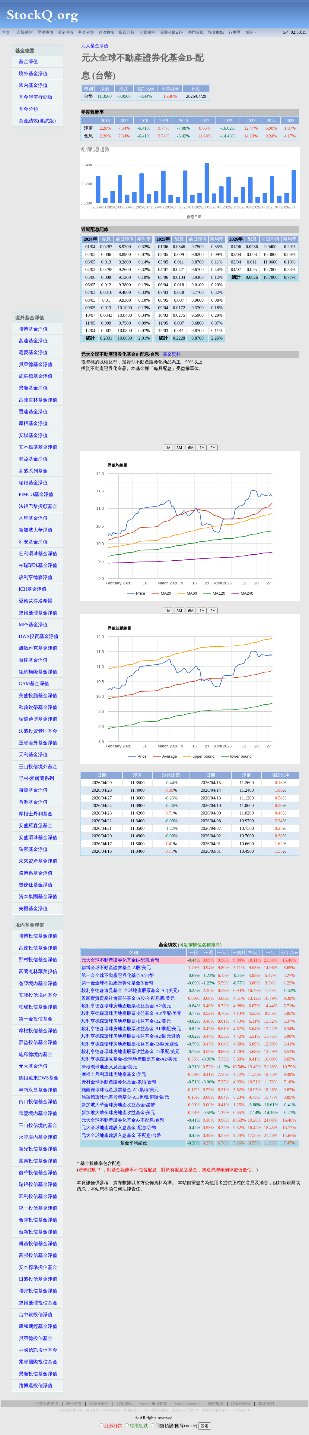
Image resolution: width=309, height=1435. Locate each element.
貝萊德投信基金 (34, 1338)
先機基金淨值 (31, 908)
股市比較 (127, 32)
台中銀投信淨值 (34, 1314)
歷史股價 (45, 32)
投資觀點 (216, 32)
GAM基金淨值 (32, 683)
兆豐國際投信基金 (36, 1361)
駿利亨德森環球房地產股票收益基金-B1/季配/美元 (131, 1028)
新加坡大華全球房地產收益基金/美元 (118, 1112)
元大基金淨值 (31, 1066)
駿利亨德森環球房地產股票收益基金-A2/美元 (126, 1005)
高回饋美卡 (131, 1410)
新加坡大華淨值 (34, 529)
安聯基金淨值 (31, 435)
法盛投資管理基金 (36, 731)
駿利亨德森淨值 (34, 577)
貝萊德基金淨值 (34, 364)
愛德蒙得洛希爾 (34, 600)
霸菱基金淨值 (31, 352)
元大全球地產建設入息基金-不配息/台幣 (121, 1135)
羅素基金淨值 (31, 849)
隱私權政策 (241, 1403)
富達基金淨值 (31, 340)
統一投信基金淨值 (36, 1208)
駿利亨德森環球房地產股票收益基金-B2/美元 (126, 1021)
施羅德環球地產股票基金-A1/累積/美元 (120, 1089)
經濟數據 (106, 32)
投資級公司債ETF (185, 1410)
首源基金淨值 (31, 802)
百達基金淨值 (31, 660)
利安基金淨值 (31, 541)
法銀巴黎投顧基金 (36, 506)
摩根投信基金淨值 (36, 1030)
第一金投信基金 (34, 1018)
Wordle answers (187, 1403)
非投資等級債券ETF (216, 1410)
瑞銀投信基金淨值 (36, 1184)
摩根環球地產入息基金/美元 (109, 1066)
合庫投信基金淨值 (36, 1219)
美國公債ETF (171, 32)
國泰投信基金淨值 (36, 1160)
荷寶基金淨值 (31, 790)
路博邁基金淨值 (34, 873)
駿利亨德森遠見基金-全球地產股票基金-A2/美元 (129, 1059)
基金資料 (172, 354)
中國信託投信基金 (36, 1350)
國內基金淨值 (31, 85)
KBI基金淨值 (30, 589)
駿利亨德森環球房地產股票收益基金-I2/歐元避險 (129, 1044)
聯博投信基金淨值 (36, 935)
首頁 (6, 32)
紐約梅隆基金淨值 (36, 671)
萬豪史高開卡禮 (70, 1410)
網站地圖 (216, 1403)
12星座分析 (99, 1403)
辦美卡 (251, 32)
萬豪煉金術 (111, 1410)
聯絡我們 (266, 1403)
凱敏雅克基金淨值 (36, 648)
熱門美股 (196, 32)
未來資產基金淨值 (36, 861)
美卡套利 (92, 1410)
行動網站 (124, 1403)
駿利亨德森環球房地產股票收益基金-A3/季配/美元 (131, 1013)
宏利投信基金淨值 (36, 1196)
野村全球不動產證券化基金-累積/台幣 (119, 1081)
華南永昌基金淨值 (36, 1089)
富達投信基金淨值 (36, 947)
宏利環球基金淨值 (36, 553)
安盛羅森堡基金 (34, 825)
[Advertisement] (197, 14)
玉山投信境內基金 (36, 1125)
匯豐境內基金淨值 (36, 1113)
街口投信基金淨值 (36, 1101)
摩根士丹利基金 (34, 813)
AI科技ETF (242, 1410)
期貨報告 (147, 32)
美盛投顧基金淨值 (36, 695)
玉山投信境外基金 (36, 766)
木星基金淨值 (31, 518)
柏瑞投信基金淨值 (36, 1006)
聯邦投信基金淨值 (36, 1290)
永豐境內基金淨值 (36, 1137)
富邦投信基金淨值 (36, 1255)
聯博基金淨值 (31, 328)
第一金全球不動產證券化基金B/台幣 (117, 983)
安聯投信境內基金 (36, 995)
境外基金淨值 (31, 73)
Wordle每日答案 (153, 1403)
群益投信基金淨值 (36, 1042)
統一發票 (74, 1403)
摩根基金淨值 (31, 423)
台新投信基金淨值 (36, 1231)
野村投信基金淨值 (36, 959)
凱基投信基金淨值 (36, 1243)
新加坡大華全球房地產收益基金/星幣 (118, 1104)
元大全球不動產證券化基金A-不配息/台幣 (122, 1120)
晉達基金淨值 (31, 411)
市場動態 (25, 32)
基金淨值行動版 (34, 97)
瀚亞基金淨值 (31, 458)
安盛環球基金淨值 (36, 837)
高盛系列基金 (31, 470)
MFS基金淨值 (31, 624)
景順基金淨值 (31, 387)
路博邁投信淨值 (34, 1385)
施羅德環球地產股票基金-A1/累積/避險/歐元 (125, 1097)
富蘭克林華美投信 (36, 971)
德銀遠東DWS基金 (37, 1077)
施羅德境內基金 (34, 1054)
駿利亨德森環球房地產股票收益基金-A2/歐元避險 (130, 1036)
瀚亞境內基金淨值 (36, 983)
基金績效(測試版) (35, 120)
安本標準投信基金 (36, 1267)
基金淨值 (65, 32)
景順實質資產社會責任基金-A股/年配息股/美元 (128, 998)
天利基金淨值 (31, 754)
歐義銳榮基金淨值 (36, 707)
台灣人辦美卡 (47, 1403)
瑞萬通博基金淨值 (36, 719)
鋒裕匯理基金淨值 (36, 612)
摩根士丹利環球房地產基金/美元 (113, 1074)
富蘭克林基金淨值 (36, 399)
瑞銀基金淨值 (31, 482)
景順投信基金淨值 (36, 1373)
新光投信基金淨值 (36, 1148)
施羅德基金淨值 (34, 376)
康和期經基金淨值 (36, 1326)
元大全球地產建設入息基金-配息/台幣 (119, 1127)
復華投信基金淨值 (36, 1172)
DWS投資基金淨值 (37, 636)
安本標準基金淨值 (36, 447)
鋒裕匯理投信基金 (36, 1302)
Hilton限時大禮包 (156, 1410)
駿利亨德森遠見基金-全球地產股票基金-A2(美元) (130, 990)
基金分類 (86, 32)
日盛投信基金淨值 (36, 1279)
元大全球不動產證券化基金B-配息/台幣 (120, 960)
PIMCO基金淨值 (34, 494)
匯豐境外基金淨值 (36, 742)
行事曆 (235, 32)
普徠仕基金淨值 (34, 884)
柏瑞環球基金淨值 (36, 565)
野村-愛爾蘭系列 (34, 778)
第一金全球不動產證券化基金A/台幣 (117, 975)
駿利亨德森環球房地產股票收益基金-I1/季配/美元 (130, 1051)
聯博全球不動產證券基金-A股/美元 (116, 967)
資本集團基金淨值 (36, 896)
